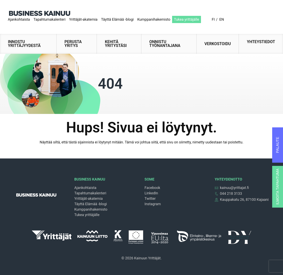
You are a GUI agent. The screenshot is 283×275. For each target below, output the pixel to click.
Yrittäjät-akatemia (83, 19)
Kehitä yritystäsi (116, 44)
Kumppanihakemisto (153, 19)
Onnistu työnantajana (165, 44)
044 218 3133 (228, 193)
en (221, 19)
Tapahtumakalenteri (49, 19)
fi (213, 19)
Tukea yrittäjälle (186, 19)
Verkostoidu (217, 44)
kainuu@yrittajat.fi (232, 188)
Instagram (153, 204)
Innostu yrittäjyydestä (24, 44)
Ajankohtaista (19, 19)
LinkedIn (151, 193)
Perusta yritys (73, 44)
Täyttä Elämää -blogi (117, 19)
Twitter (150, 198)
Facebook (152, 188)
